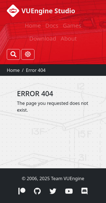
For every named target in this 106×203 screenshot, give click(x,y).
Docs (51, 25)
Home (33, 25)
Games (72, 25)
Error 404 (36, 70)
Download (42, 38)
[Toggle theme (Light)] (27, 54)
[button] (22, 191)
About (69, 38)
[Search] (13, 54)
